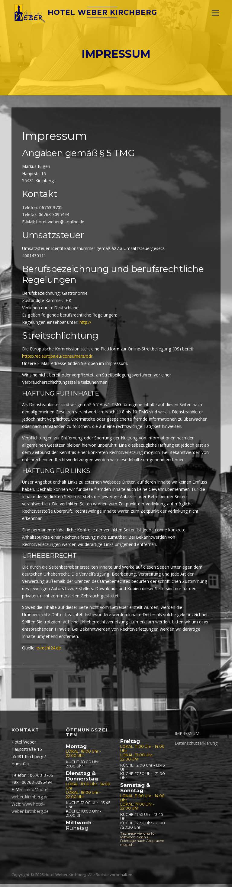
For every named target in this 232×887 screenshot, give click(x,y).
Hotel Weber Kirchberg (103, 13)
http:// (85, 325)
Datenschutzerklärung (196, 746)
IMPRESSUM (187, 736)
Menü (215, 13)
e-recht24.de (49, 650)
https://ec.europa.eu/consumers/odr (57, 359)
